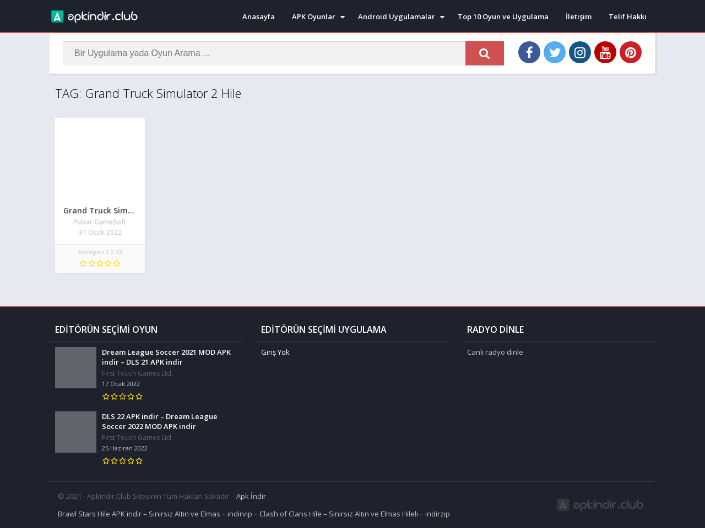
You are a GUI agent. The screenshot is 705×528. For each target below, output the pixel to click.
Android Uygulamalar (396, 16)
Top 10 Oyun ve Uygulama (503, 16)
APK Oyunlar (313, 16)
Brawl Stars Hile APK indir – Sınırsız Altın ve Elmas (139, 514)
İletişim (579, 16)
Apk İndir (251, 496)
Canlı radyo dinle (495, 352)
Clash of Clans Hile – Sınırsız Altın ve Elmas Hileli (338, 514)
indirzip (437, 514)
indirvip (239, 514)
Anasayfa (258, 16)
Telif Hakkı (628, 16)
